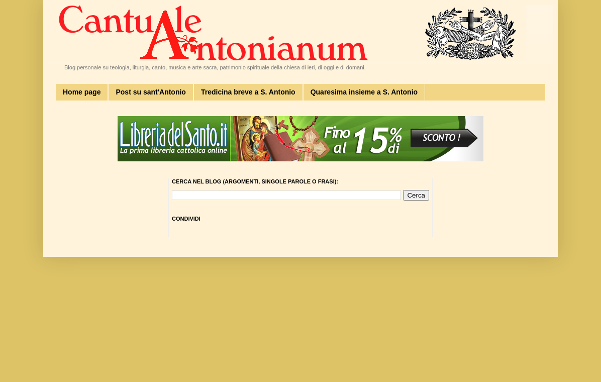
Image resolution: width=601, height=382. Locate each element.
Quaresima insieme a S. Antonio (364, 92)
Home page (82, 92)
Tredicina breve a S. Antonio (248, 92)
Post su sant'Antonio (150, 92)
